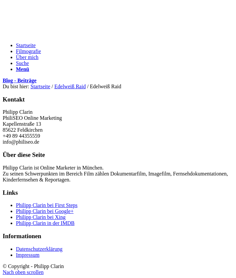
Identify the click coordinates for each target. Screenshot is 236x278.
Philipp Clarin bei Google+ (45, 211)
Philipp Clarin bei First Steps (47, 205)
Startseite (40, 86)
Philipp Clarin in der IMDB (45, 223)
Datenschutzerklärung (39, 249)
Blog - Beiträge (19, 80)
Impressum (27, 255)
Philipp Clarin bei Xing (41, 217)
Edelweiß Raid (70, 86)
